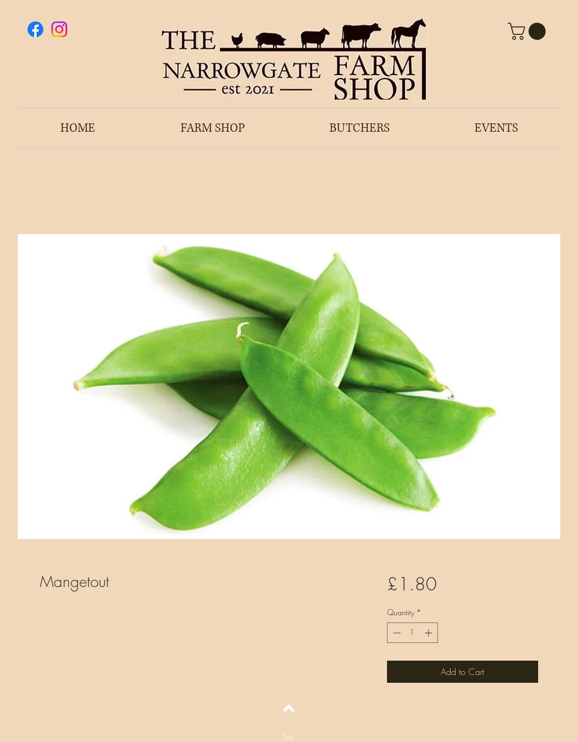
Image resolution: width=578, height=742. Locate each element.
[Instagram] (59, 29)
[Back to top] (289, 708)
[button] (529, 31)
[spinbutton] (412, 632)
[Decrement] (395, 632)
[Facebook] (35, 29)
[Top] (288, 736)
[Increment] (429, 632)
